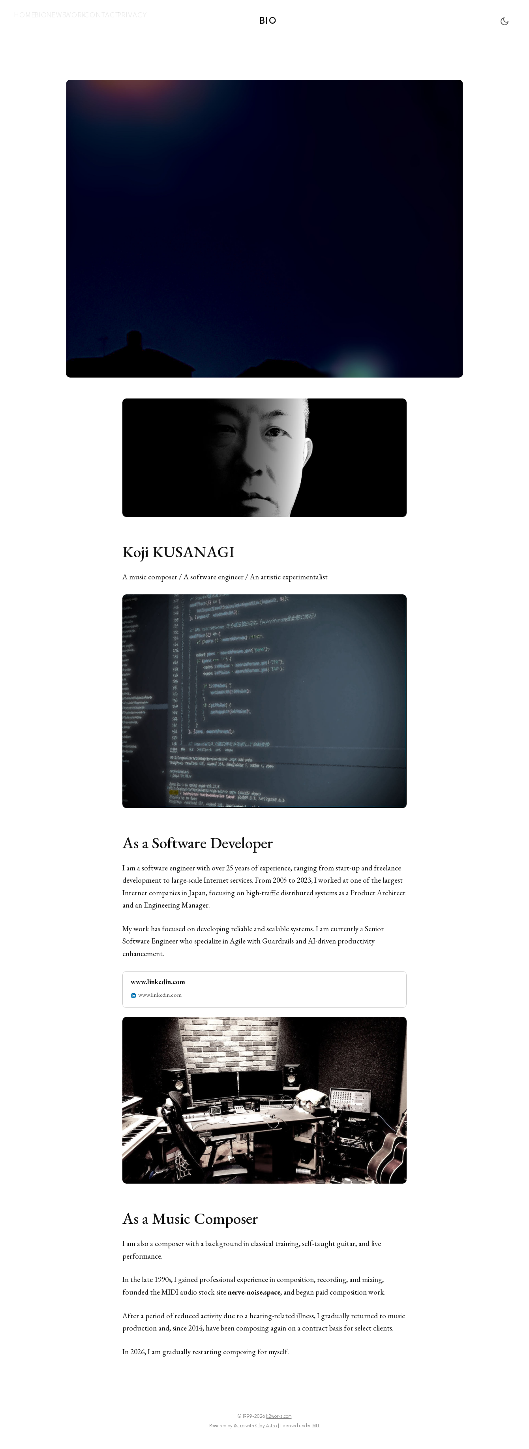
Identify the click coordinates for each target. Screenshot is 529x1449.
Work (95, 20)
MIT (316, 1423)
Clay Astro (266, 1423)
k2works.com (279, 1414)
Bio (49, 20)
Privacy (159, 20)
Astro (239, 1423)
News (70, 20)
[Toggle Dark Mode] (504, 20)
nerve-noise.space (256, 1290)
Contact (126, 20)
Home (27, 20)
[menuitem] (27, 20)
